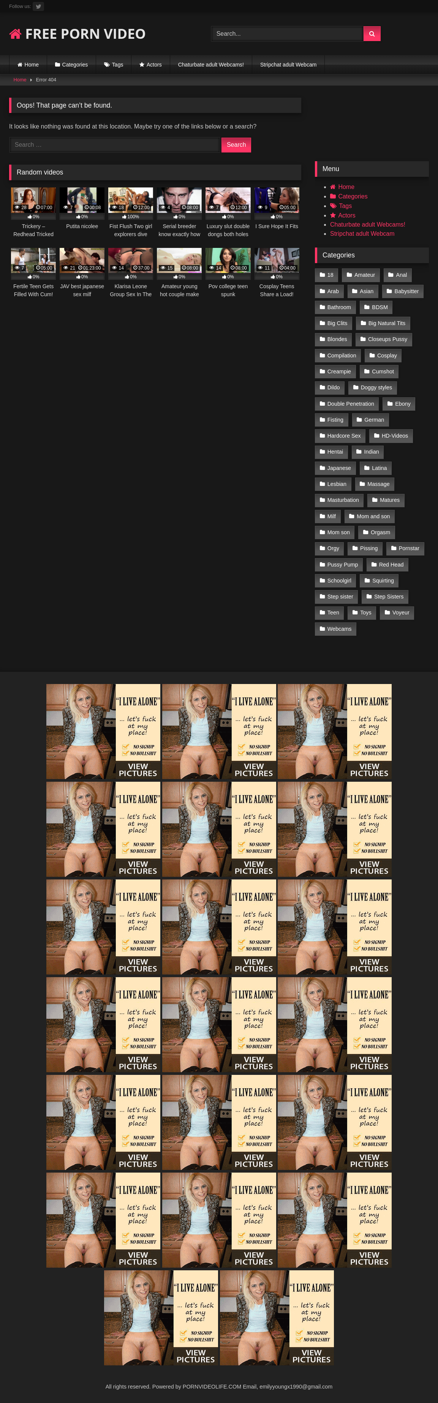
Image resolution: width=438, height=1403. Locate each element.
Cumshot (383, 371)
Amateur (364, 275)
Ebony (403, 404)
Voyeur (401, 612)
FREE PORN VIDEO (77, 33)
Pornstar (409, 548)
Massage (378, 484)
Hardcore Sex (344, 436)
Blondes (337, 339)
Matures (390, 500)
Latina (379, 468)
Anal (401, 275)
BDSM (380, 307)
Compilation (341, 355)
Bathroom (339, 307)
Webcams (339, 629)
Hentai (335, 452)
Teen (333, 612)
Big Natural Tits (387, 323)
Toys (366, 612)
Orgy (333, 548)
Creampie (339, 371)
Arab (333, 291)
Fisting (335, 420)
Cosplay (387, 355)
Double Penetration (350, 404)
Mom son (338, 532)
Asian (366, 291)
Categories (75, 65)
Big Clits (337, 323)
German (374, 420)
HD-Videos (395, 436)
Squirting (383, 581)
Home (32, 65)
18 (330, 275)
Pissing (369, 548)
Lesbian (336, 484)
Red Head (391, 565)
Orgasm (380, 532)
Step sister (340, 597)
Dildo (333, 387)
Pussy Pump (342, 565)
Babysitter (407, 291)
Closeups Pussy (387, 339)
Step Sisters (389, 597)
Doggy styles (376, 387)
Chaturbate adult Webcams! (211, 65)
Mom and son (373, 516)
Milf (331, 516)
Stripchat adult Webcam (288, 65)
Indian (371, 452)
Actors (154, 65)
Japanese (339, 468)
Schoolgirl (339, 581)
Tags (117, 65)
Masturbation (343, 500)
